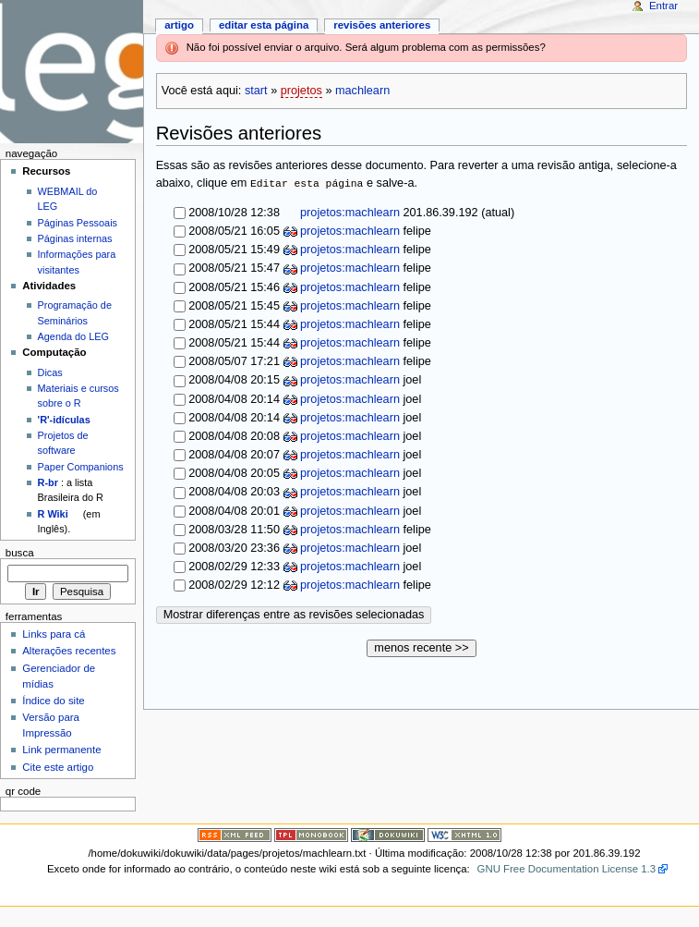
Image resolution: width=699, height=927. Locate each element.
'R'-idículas (64, 419)
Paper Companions (81, 466)
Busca (20, 552)
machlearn (362, 90)
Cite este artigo (57, 767)
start (256, 90)
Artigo (179, 24)
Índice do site (53, 700)
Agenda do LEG (73, 336)
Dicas (50, 372)
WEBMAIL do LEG (68, 199)
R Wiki (53, 513)
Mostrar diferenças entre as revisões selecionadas (294, 614)
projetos (301, 90)
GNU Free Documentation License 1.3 (567, 868)
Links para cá (53, 634)
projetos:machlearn (348, 212)
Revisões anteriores (381, 24)
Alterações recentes (68, 650)
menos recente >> (421, 647)
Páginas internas (75, 238)
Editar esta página (263, 24)
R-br (48, 482)
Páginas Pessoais (77, 222)
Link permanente (61, 749)
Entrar (663, 5)
